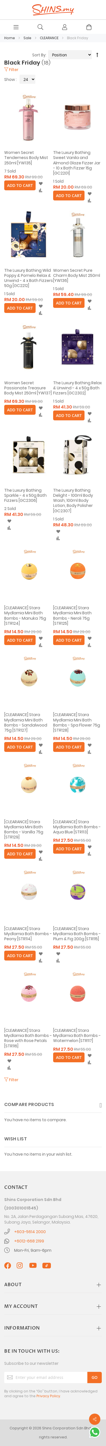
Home (10, 38)
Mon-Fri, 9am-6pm (32, 1250)
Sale (27, 38)
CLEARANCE (49, 38)
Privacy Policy (48, 1396)
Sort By (39, 55)
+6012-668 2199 (29, 1241)
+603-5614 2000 (30, 1232)
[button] (40, 183)
